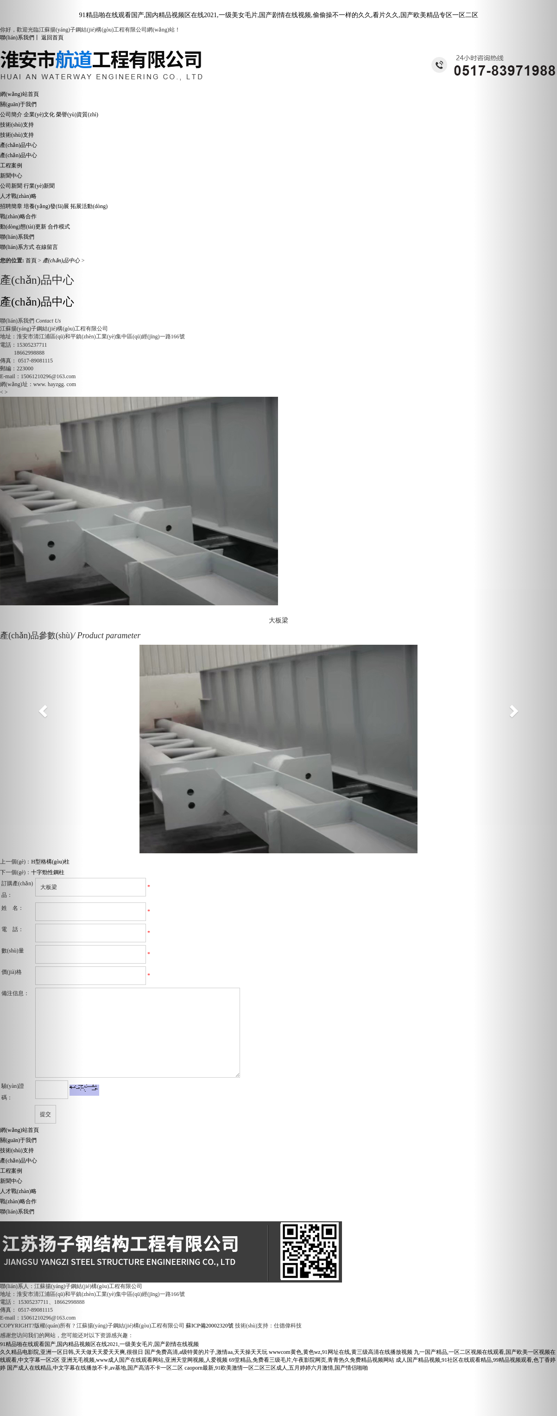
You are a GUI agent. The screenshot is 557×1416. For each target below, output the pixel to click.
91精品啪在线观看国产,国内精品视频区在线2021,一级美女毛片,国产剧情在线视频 (99, 1344)
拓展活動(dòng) (89, 206)
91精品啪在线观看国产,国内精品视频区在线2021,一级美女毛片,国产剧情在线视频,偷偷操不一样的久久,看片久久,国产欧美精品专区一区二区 (278, 15)
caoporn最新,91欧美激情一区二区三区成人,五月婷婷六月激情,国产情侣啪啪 (276, 1368)
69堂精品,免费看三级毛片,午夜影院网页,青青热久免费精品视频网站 (311, 1360)
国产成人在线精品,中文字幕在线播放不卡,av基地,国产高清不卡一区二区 (95, 1368)
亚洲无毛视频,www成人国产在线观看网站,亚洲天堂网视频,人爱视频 (144, 1360)
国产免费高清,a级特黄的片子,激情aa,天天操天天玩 (206, 1352)
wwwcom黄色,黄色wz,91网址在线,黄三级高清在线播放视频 (340, 1352)
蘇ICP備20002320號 (210, 1325)
